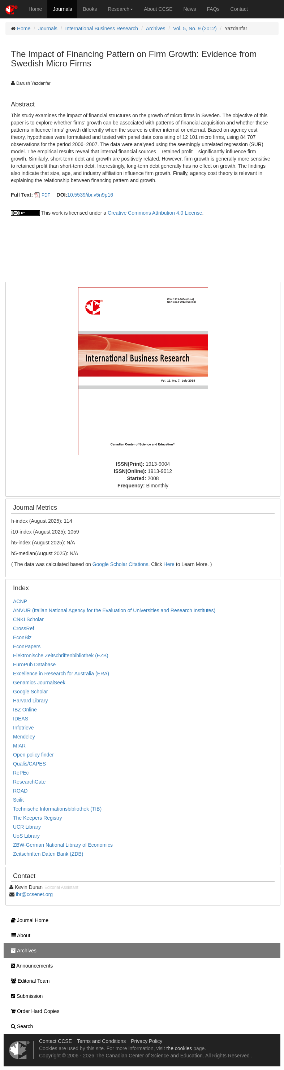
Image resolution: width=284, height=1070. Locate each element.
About (18, 935)
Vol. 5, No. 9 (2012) (195, 28)
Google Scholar (30, 691)
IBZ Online (25, 709)
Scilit (18, 800)
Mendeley (24, 737)
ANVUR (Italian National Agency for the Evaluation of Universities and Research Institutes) (114, 610)
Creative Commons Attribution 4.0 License (155, 213)
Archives (155, 28)
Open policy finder (33, 755)
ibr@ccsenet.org (34, 894)
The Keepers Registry (37, 818)
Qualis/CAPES (29, 764)
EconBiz (22, 637)
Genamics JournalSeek (39, 682)
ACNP (20, 601)
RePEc (21, 773)
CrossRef (23, 628)
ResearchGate (29, 782)
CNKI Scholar (28, 619)
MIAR (19, 746)
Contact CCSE (55, 1041)
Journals (62, 9)
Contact (239, 9)
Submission (25, 996)
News (190, 9)
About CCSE (158, 9)
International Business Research (101, 28)
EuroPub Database (34, 664)
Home (35, 9)
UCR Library (27, 827)
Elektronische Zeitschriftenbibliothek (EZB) (60, 655)
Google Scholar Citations (120, 564)
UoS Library (26, 836)
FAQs (213, 9)
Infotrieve (23, 728)
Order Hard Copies (33, 1011)
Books (90, 9)
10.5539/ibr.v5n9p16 (90, 195)
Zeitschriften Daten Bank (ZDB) (48, 854)
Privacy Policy (146, 1041)
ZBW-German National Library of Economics (63, 845)
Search (20, 1026)
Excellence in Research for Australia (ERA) (61, 673)
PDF (46, 195)
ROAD (20, 791)
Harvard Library (30, 700)
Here (169, 564)
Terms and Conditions (101, 1041)
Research (120, 9)
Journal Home (27, 920)
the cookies (179, 1048)
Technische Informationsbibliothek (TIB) (57, 809)
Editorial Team (28, 981)
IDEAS (20, 719)
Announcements (30, 966)
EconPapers (26, 646)
